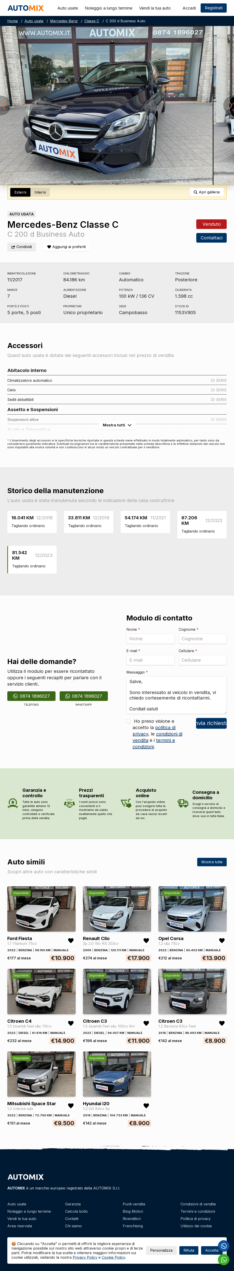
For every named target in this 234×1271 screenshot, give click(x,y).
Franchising (133, 1226)
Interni (40, 192)
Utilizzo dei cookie (196, 1226)
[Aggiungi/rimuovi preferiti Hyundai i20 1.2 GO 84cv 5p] (146, 1106)
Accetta (211, 1250)
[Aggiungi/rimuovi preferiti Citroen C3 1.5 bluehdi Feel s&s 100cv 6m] (146, 1023)
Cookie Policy (113, 1257)
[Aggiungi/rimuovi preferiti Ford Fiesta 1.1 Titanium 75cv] (71, 941)
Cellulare (188, 650)
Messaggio (137, 672)
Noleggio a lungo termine (108, 8)
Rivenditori (132, 1218)
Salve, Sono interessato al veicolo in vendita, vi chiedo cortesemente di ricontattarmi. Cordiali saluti (176, 695)
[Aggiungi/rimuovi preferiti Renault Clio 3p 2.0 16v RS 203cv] (146, 941)
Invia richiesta (211, 723)
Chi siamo (73, 1226)
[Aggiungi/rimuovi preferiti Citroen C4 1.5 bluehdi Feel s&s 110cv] (71, 1023)
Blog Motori (133, 1211)
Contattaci (211, 238)
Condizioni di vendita (198, 1204)
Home (12, 21)
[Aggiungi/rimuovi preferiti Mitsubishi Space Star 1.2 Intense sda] (71, 1106)
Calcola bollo (76, 1211)
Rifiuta (188, 1250)
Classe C (91, 21)
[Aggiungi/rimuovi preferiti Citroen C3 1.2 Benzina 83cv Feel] (222, 1023)
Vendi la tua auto (155, 8)
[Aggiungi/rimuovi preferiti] (66, 247)
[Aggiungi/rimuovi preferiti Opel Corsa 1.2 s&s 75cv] (222, 941)
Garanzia (73, 1204)
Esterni (20, 192)
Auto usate (67, 8)
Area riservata (19, 1226)
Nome (133, 629)
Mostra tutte (212, 862)
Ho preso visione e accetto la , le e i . (157, 733)
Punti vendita (134, 1204)
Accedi (189, 8)
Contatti (71, 1218)
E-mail (133, 650)
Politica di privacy (196, 1218)
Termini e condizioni (198, 1211)
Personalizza (161, 1250)
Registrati (214, 7)
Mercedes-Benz (64, 21)
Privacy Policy (85, 1257)
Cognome (189, 629)
